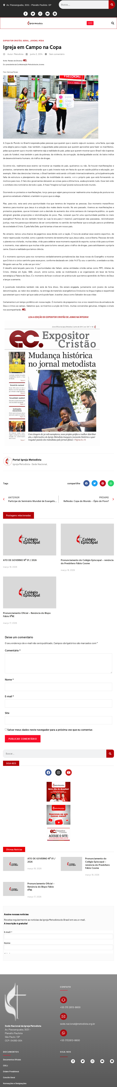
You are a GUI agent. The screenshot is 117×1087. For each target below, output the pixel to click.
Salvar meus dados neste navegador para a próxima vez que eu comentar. (50, 731)
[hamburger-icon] (90, 23)
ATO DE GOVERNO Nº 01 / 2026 (20, 560)
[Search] (112, 4)
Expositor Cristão (12, 41)
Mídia (41, 41)
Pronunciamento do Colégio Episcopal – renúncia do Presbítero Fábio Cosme (87, 562)
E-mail (9, 697)
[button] (112, 23)
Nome (9, 680)
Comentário (13, 651)
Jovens (34, 41)
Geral (26, 41)
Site (7, 714)
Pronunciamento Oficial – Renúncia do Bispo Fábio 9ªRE (27, 615)
